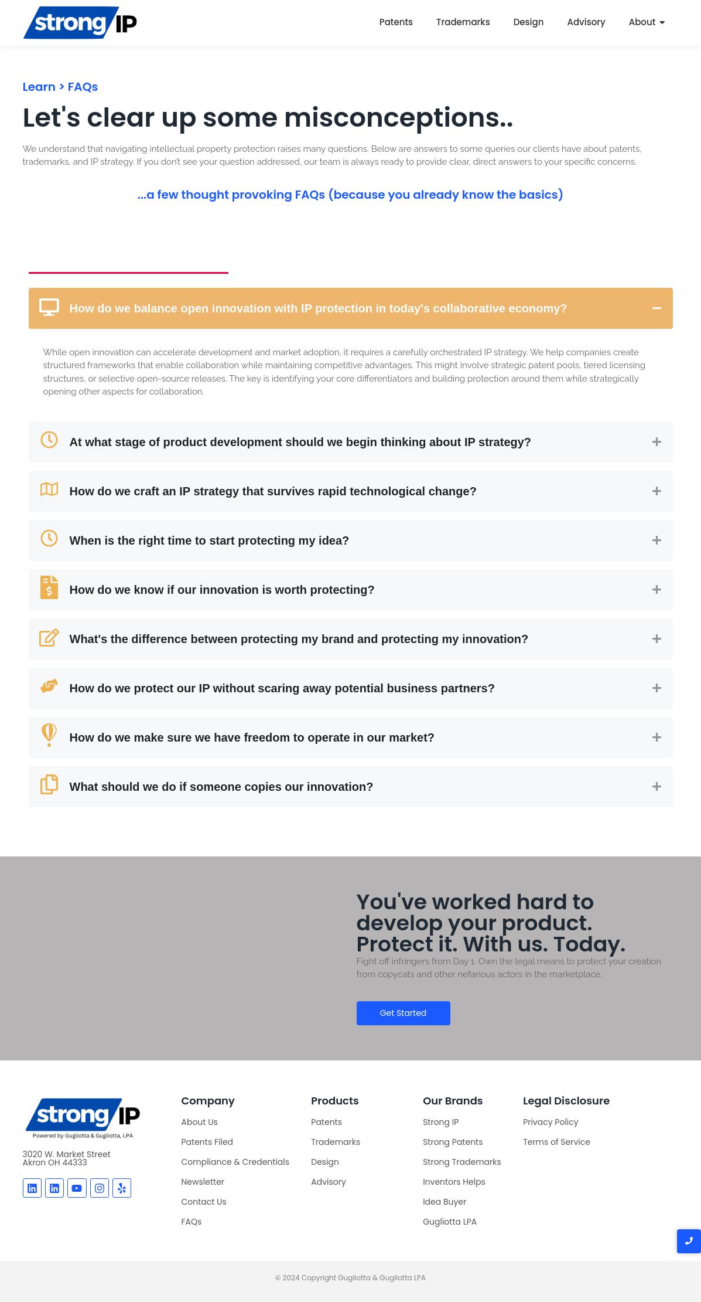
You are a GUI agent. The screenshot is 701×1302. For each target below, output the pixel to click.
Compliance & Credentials (236, 1162)
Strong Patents (453, 1142)
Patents (396, 22)
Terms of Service (556, 1142)
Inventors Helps (454, 1182)
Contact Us (204, 1202)
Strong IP (441, 1122)
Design (529, 22)
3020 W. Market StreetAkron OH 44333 (67, 1158)
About (642, 22)
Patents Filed (208, 1142)
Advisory (586, 22)
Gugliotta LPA (450, 1222)
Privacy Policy (551, 1122)
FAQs (192, 1222)
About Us (200, 1122)
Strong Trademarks (462, 1162)
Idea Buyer (444, 1202)
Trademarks (463, 22)
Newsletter (203, 1182)
